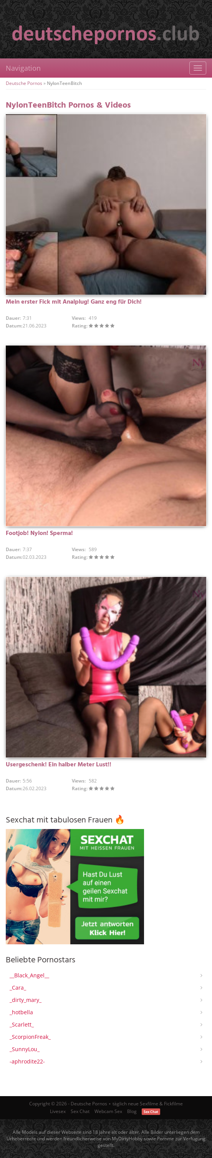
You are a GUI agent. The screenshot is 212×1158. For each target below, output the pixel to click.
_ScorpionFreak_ (30, 1036)
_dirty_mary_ (25, 999)
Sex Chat (80, 1111)
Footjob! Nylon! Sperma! (39, 533)
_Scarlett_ (22, 1024)
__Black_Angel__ (29, 975)
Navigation (23, 68)
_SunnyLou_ (25, 1049)
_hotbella (21, 1012)
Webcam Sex (108, 1111)
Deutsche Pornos (24, 83)
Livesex (58, 1111)
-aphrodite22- (27, 1061)
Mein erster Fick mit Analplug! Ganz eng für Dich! (74, 302)
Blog (132, 1111)
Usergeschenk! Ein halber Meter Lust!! (58, 765)
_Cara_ (18, 987)
